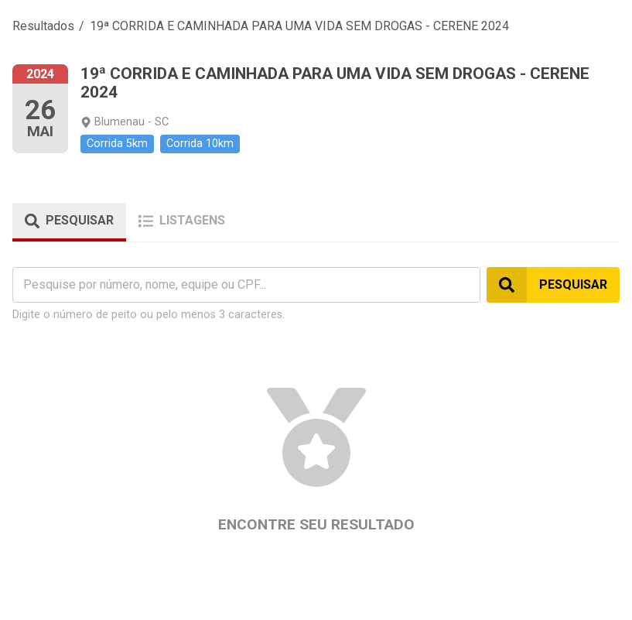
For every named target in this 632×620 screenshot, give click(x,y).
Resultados (43, 26)
